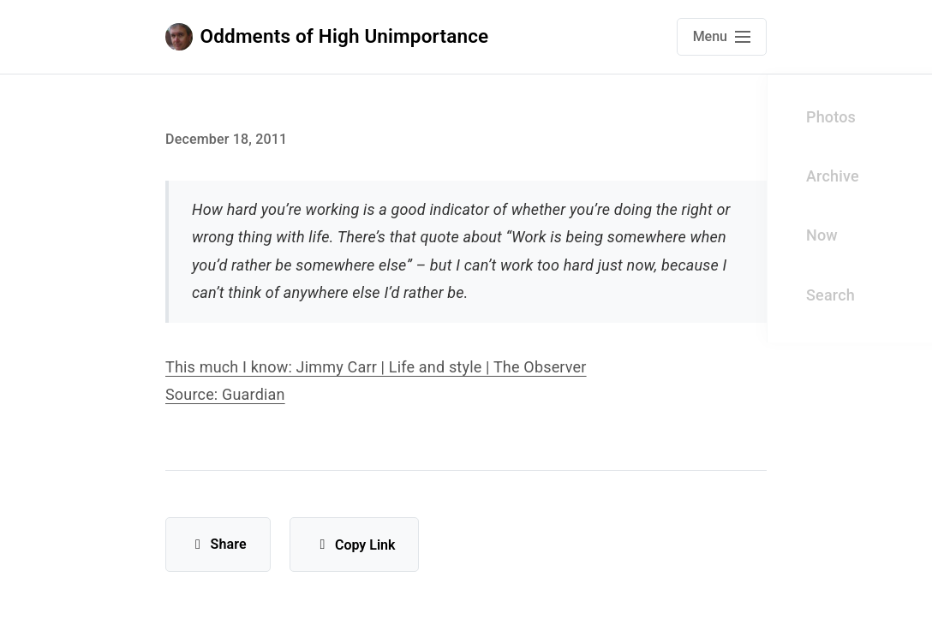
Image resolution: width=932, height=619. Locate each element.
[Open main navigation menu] (722, 37)
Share (218, 544)
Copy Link (354, 545)
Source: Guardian (225, 394)
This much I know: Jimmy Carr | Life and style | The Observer (376, 367)
